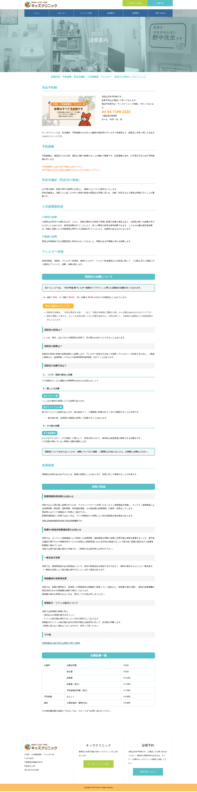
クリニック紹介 (86, 14)
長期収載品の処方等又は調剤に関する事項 (61, 644)
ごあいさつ (61, 14)
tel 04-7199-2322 (116, 112)
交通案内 (135, 14)
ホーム (36, 14)
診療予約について (148, 772)
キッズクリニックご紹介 (98, 765)
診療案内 (110, 14)
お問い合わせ (160, 14)
